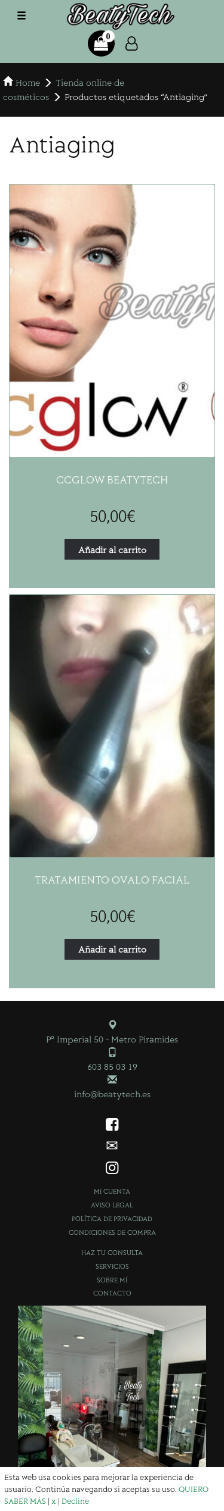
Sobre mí (112, 1279)
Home (28, 82)
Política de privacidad (112, 1218)
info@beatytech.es (112, 1093)
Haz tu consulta (112, 1252)
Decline (75, 1501)
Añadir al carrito (112, 549)
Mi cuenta (112, 1191)
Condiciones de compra (112, 1232)
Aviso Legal (112, 1204)
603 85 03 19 (112, 1066)
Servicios (112, 1266)
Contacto (112, 1292)
